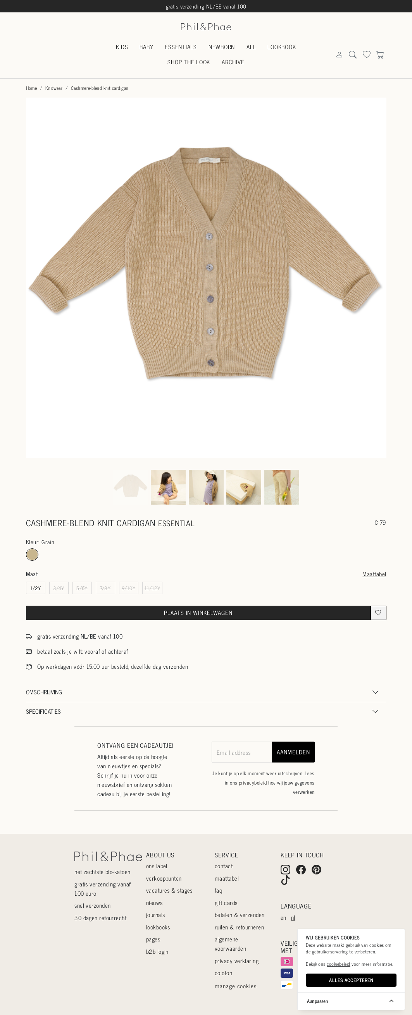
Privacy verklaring (237, 960)
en (283, 917)
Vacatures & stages (169, 890)
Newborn (222, 47)
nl (293, 917)
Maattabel (374, 574)
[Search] (339, 55)
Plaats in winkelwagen (198, 612)
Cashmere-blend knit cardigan (100, 88)
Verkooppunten (164, 878)
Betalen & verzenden (240, 914)
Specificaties (43, 711)
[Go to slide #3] (206, 487)
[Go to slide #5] (281, 487)
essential (176, 523)
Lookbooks (158, 927)
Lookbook (281, 47)
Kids (122, 47)
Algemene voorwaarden (230, 943)
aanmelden (293, 752)
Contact (224, 866)
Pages (153, 939)
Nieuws (154, 902)
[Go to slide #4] (243, 487)
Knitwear (54, 88)
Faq (218, 890)
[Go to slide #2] (168, 487)
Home (31, 88)
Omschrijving (44, 692)
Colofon (223, 972)
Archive (233, 62)
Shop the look (188, 62)
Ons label (156, 866)
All (251, 47)
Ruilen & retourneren (239, 927)
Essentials (181, 47)
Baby (146, 47)
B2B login (157, 951)
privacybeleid (253, 782)
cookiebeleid (338, 964)
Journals (155, 914)
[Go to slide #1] (130, 487)
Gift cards (226, 902)
